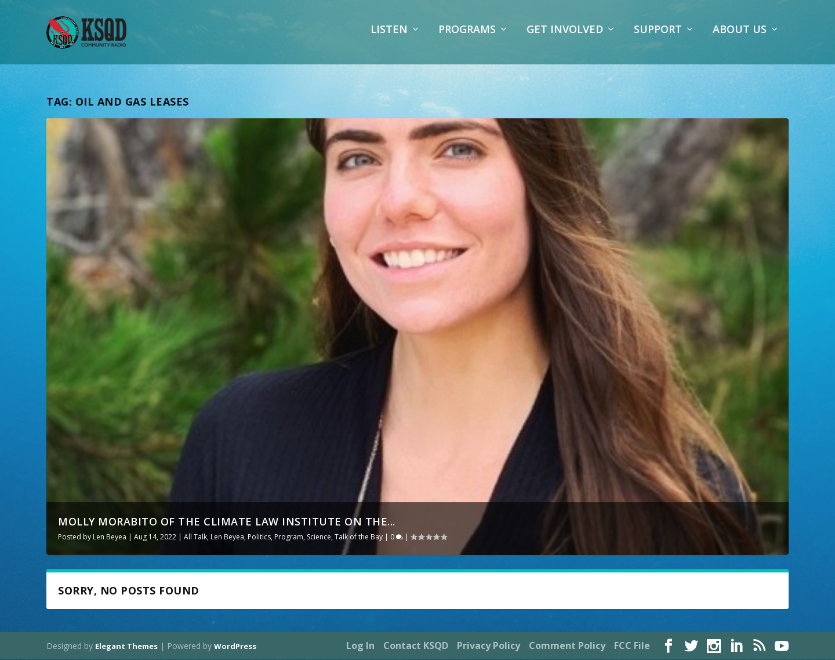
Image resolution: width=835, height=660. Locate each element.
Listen (389, 37)
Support (658, 37)
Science (319, 538)
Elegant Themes (126, 646)
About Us (740, 37)
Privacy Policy (488, 646)
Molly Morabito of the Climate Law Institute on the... (226, 523)
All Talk (195, 538)
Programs (467, 37)
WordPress (235, 646)
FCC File (632, 646)
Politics (259, 538)
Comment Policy (567, 646)
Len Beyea (109, 538)
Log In (360, 646)
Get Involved (565, 37)
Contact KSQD (415, 646)
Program (288, 538)
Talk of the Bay (359, 538)
